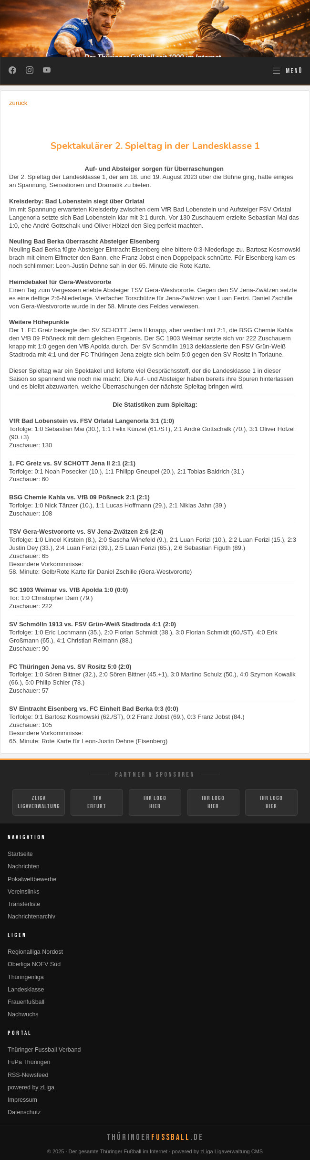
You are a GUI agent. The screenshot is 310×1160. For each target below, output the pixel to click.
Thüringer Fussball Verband (44, 1049)
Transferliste (24, 904)
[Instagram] (29, 71)
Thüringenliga (26, 977)
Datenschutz (24, 1112)
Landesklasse (26, 989)
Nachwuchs (23, 1014)
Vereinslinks (24, 891)
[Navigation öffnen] (287, 70)
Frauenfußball (26, 1002)
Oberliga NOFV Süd (34, 964)
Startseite (20, 854)
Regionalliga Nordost (35, 952)
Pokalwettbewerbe (32, 879)
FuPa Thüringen (29, 1062)
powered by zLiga (31, 1087)
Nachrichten (24, 866)
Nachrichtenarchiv (31, 916)
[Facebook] (12, 71)
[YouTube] (47, 71)
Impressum (22, 1100)
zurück (18, 102)
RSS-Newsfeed (28, 1075)
